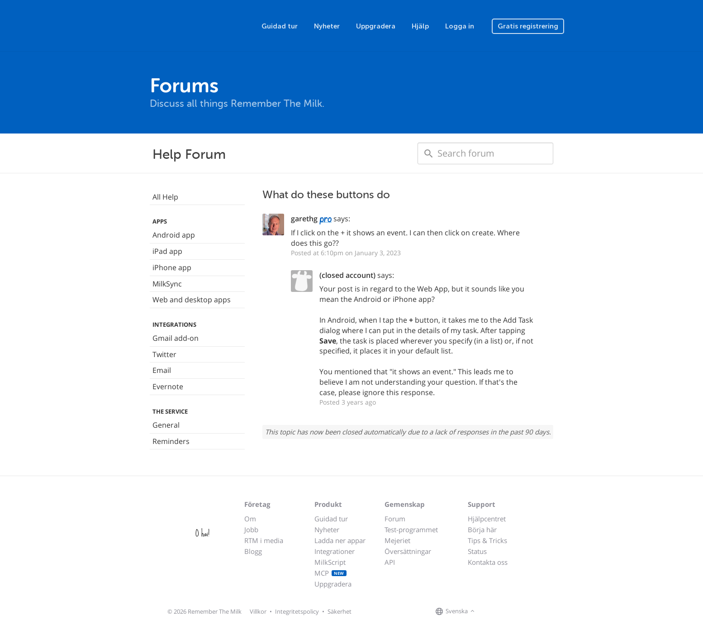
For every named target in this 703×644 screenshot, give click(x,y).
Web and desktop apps (191, 300)
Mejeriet (397, 540)
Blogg (253, 551)
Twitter (164, 354)
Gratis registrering (528, 26)
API (390, 562)
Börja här (482, 529)
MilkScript (330, 562)
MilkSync (167, 284)
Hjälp (420, 26)
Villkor (258, 611)
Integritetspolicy (297, 611)
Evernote (167, 386)
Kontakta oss (488, 562)
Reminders (171, 441)
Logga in (459, 26)
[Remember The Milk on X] (502, 611)
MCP (330, 572)
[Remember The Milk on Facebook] (489, 611)
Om (250, 518)
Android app (173, 235)
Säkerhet (340, 611)
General (166, 425)
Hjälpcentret (487, 518)
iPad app (167, 251)
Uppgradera (375, 26)
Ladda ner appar (340, 540)
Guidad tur (279, 26)
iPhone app (171, 267)
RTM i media (263, 540)
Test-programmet (411, 529)
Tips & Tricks (487, 540)
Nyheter (327, 26)
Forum (395, 518)
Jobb (251, 529)
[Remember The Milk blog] (513, 611)
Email (161, 370)
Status (477, 551)
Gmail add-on (175, 338)
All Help (165, 197)
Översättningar (408, 551)
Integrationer (334, 551)
